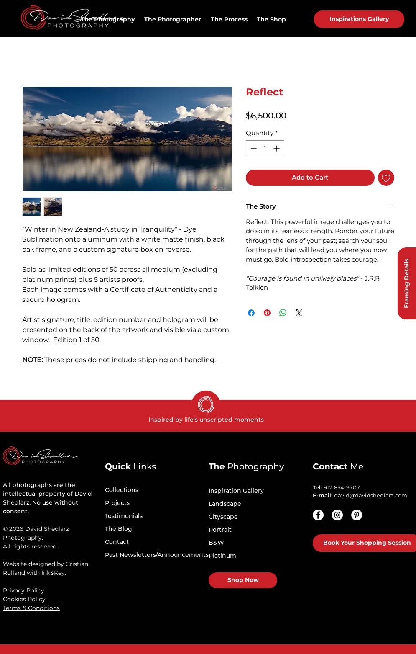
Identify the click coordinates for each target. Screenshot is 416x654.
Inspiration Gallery (236, 490)
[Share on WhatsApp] (283, 313)
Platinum (222, 555)
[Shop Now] (243, 580)
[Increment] (277, 148)
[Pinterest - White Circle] (356, 515)
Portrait (220, 529)
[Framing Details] (407, 283)
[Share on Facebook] (251, 313)
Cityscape (223, 516)
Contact (117, 542)
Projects (117, 503)
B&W (216, 542)
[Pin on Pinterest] (267, 313)
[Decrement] (252, 148)
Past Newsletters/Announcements (157, 555)
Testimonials (124, 516)
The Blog (118, 529)
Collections (121, 490)
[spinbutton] (265, 148)
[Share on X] (299, 313)
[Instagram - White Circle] (337, 515)
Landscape (225, 503)
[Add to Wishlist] (386, 178)
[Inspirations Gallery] (359, 19)
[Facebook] (318, 515)
